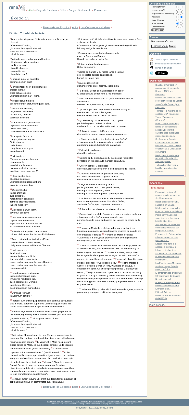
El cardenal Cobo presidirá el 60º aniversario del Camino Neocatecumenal (168, 276)
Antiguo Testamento (80, 10)
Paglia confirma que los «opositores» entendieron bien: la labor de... (167, 218)
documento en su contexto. (168, 63)
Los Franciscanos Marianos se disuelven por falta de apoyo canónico (168, 266)
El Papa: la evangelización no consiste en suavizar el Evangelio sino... (167, 285)
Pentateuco (100, 10)
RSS (103, 401)
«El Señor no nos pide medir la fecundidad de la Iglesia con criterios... (168, 257)
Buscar (110, 401)
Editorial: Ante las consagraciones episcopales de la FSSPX (168, 295)
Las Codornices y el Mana (95, 27)
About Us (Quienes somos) (58, 401)
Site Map (96, 401)
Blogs (127, 401)
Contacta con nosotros (81, 401)
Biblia (63, 10)
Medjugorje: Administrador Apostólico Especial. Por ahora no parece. (167, 158)
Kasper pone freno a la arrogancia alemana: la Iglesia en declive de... (165, 247)
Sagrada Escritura (46, 10)
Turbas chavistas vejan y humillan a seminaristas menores (166, 168)
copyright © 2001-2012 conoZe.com (94, 407)
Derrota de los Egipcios (56, 27)
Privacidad (118, 401)
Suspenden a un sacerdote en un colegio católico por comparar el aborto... (167, 228)
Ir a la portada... (157, 305)
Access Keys (136, 401)
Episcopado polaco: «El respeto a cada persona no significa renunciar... (167, 195)
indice (75, 27)
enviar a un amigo (163, 68)
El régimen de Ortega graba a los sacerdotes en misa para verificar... (168, 237)
